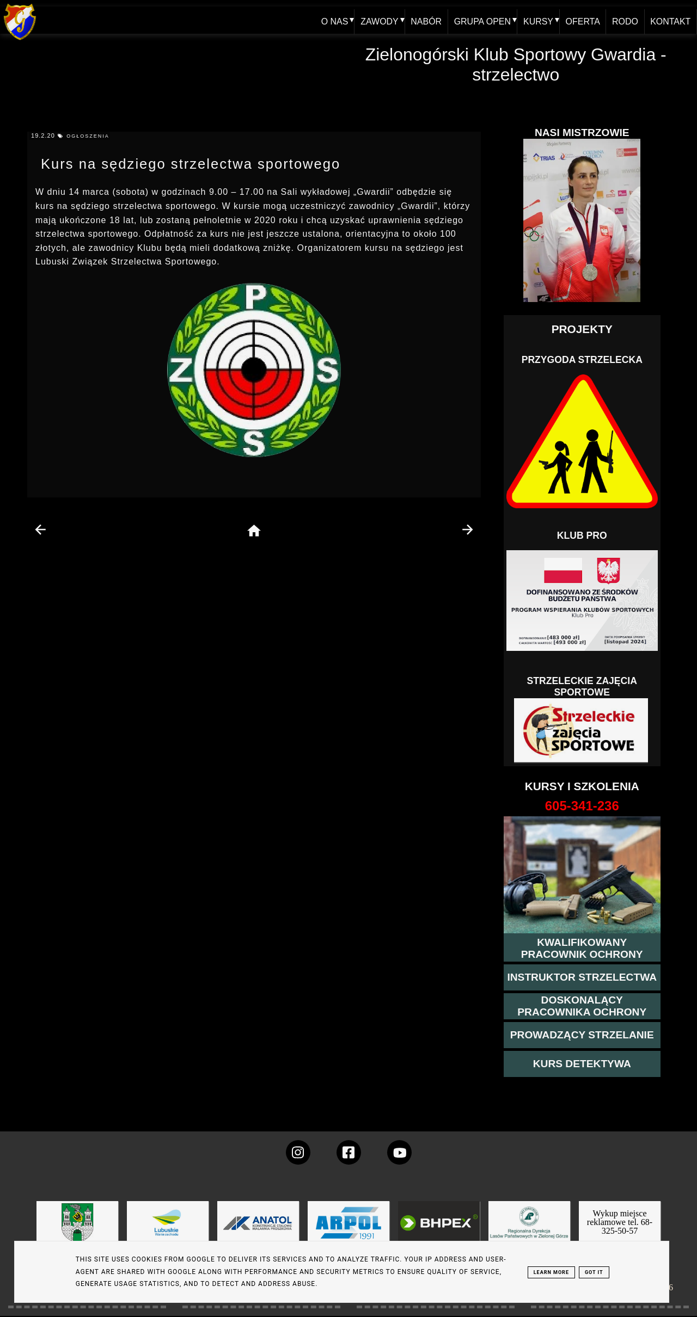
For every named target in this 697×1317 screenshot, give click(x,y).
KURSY (537, 19)
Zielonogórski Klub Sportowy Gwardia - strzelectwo (516, 64)
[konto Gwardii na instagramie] (298, 1152)
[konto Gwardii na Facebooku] (349, 1152)
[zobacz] (527, 1230)
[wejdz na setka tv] (399, 1152)
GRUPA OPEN (480, 19)
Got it (594, 1272)
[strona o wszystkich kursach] (582, 806)
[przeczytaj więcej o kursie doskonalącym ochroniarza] (582, 1006)
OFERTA (581, 19)
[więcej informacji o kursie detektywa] (582, 1064)
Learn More (551, 1272)
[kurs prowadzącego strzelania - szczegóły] (582, 1035)
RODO (625, 19)
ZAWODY (377, 19)
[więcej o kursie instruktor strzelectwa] (582, 977)
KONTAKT (670, 19)
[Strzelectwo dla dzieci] (582, 731)
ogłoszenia (87, 136)
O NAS (332, 19)
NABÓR (424, 19)
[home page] (254, 531)
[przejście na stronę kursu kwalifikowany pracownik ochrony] (582, 949)
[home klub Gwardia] (20, 40)
